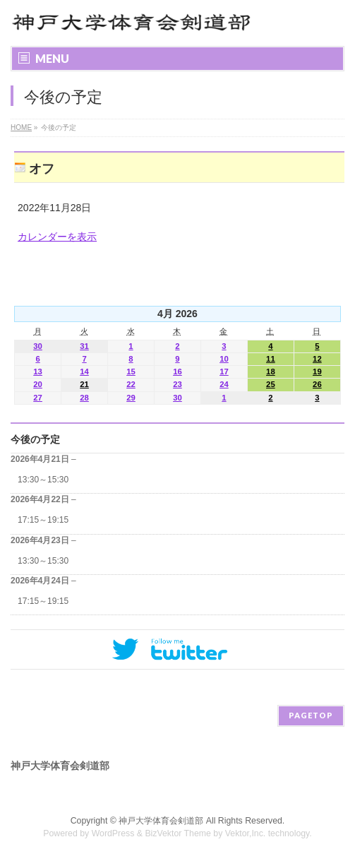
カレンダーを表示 (57, 236)
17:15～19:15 (43, 520)
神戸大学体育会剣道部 (161, 821)
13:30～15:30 (43, 480)
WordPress (113, 833)
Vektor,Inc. (245, 833)
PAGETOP (311, 715)
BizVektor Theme (178, 833)
